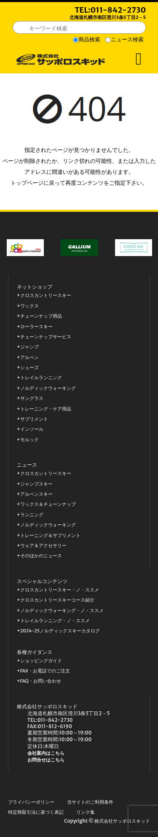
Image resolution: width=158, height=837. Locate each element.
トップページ (27, 182)
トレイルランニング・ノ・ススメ (55, 621)
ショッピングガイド (41, 661)
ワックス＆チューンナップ (48, 504)
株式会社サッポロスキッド (122, 821)
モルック (29, 440)
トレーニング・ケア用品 (45, 409)
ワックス (29, 306)
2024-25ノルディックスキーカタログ (60, 631)
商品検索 (89, 39)
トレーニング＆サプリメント (50, 535)
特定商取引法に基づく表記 (36, 812)
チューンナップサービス (45, 337)
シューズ (29, 367)
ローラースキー (36, 326)
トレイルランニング (41, 378)
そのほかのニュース (41, 556)
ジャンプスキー (36, 484)
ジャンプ (29, 347)
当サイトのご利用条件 (90, 802)
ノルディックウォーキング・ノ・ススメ (62, 610)
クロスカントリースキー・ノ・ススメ (59, 590)
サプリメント (34, 419)
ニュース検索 (127, 39)
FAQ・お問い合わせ (40, 681)
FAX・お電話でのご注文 (45, 671)
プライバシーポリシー (31, 802)
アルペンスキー (36, 494)
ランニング (31, 515)
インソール (31, 429)
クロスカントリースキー (45, 295)
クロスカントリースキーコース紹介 (57, 600)
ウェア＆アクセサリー (43, 545)
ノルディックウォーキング (48, 388)
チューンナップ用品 (41, 316)
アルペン (29, 357)
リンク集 (85, 812)
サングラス (31, 398)
